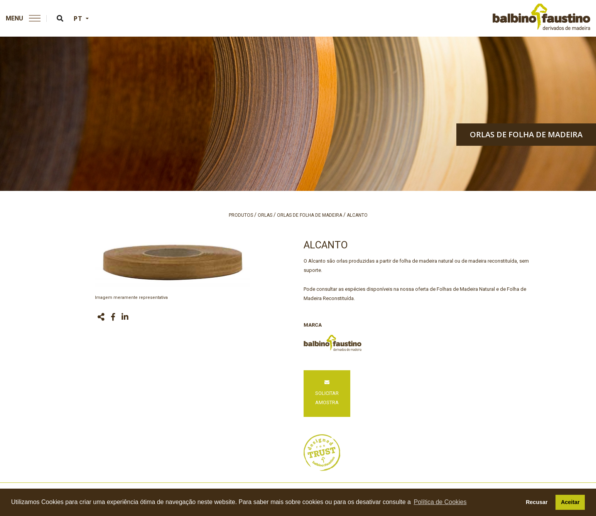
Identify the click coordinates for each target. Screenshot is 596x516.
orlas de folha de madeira (526, 134)
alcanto (357, 215)
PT (79, 18)
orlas (265, 215)
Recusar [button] (537, 502)
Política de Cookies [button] (440, 502)
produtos (241, 215)
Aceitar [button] (570, 502)
